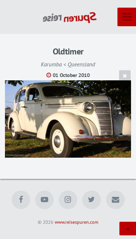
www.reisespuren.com (76, 222)
